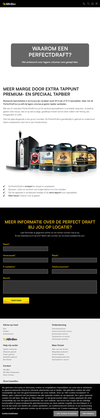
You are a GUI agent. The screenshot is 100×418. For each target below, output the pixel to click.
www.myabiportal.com (74, 235)
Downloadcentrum (59, 329)
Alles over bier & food (60, 349)
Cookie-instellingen (10, 413)
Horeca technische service (62, 331)
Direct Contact (8, 375)
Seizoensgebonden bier (61, 357)
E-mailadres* (9, 266)
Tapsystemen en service (61, 336)
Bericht (6, 278)
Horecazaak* (9, 255)
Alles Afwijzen (88, 413)
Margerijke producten (60, 352)
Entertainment (8, 334)
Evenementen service (60, 334)
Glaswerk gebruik (9, 352)
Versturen (16, 300)
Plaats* (55, 255)
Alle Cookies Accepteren (67, 413)
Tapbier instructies (10, 349)
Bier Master (7, 359)
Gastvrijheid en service (60, 359)
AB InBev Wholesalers (11, 372)
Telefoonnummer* (60, 266)
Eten (4, 329)
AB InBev (6, 370)
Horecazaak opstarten (60, 339)
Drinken (6, 331)
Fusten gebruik (8, 354)
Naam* (6, 244)
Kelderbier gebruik (10, 357)
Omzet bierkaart (58, 354)
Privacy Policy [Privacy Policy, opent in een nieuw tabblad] (86, 408)
